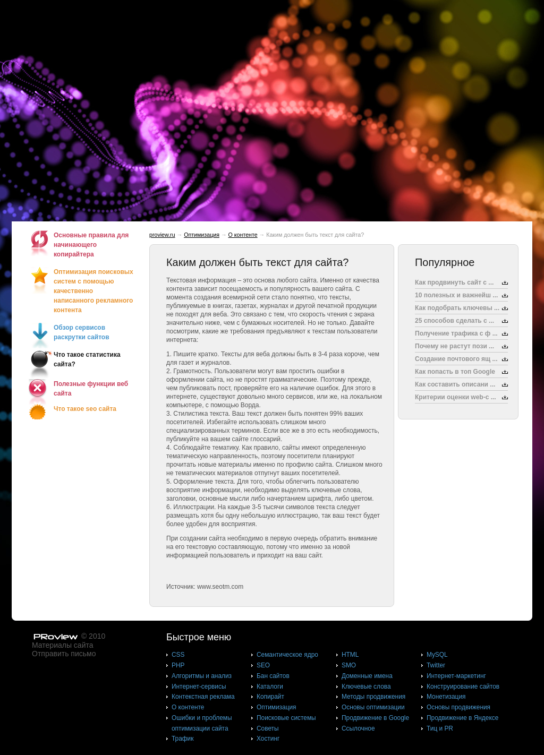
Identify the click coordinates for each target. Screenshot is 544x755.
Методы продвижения (373, 696)
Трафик (182, 738)
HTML (350, 654)
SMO (349, 665)
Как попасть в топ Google (455, 371)
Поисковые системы (286, 718)
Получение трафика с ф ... (456, 333)
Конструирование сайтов (463, 686)
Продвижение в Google (375, 718)
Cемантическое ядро (287, 654)
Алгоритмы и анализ (202, 676)
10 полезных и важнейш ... (456, 295)
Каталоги (270, 686)
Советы (268, 728)
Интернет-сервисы (199, 686)
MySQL (437, 654)
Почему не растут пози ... (454, 346)
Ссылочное (358, 728)
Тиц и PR (440, 728)
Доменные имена (367, 676)
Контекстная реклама (203, 696)
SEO (263, 665)
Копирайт (270, 696)
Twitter (436, 665)
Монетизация (446, 696)
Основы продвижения (458, 707)
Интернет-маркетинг (456, 676)
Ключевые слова (366, 686)
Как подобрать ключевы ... (457, 308)
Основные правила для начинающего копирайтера (91, 244)
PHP (178, 665)
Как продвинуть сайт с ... (454, 282)
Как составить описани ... (455, 384)
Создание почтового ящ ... (456, 359)
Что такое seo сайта (85, 409)
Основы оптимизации (373, 707)
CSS (178, 654)
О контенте (243, 234)
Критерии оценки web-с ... (455, 397)
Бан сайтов (273, 676)
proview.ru (162, 234)
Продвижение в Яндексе (462, 718)
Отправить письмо (64, 653)
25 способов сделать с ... (454, 320)
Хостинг (268, 738)
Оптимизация (201, 234)
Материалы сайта (63, 645)
